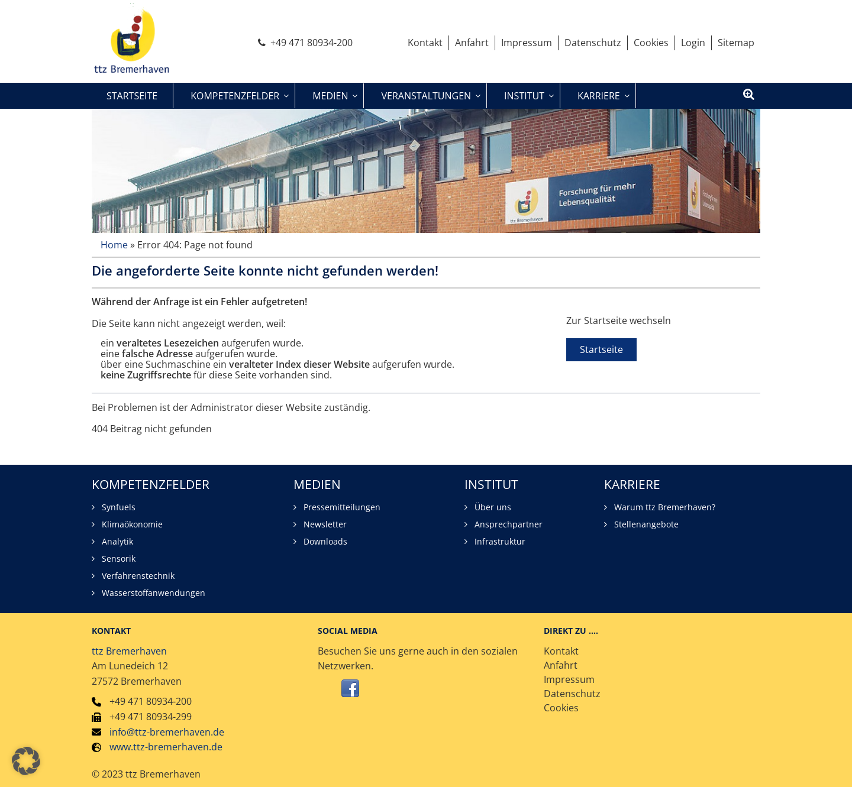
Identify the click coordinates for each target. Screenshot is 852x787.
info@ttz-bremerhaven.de (166, 732)
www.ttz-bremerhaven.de (165, 746)
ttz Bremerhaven (129, 651)
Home (114, 244)
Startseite (601, 349)
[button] (26, 761)
